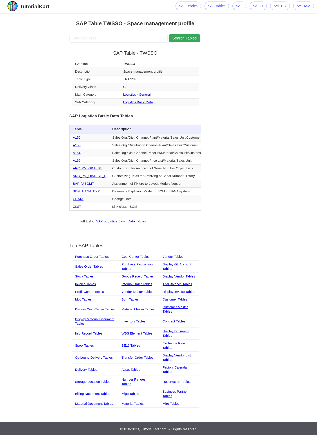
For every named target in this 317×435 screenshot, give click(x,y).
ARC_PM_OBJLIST (87, 168)
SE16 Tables (130, 345)
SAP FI (258, 6)
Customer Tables (175, 299)
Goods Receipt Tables (137, 276)
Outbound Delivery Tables (94, 357)
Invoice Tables (85, 284)
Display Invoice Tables (179, 292)
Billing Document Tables (92, 394)
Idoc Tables (83, 299)
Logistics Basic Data (138, 102)
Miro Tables (171, 403)
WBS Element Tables (136, 333)
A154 (77, 153)
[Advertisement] (37, 79)
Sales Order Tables (89, 266)
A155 (77, 160)
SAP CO (280, 6)
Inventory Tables (133, 321)
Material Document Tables (94, 403)
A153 (77, 145)
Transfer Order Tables (137, 357)
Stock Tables (84, 276)
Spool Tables (84, 345)
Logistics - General (136, 94)
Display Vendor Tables (179, 276)
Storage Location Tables (92, 381)
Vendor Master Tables (137, 292)
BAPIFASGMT (83, 183)
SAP (239, 6)
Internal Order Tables (136, 284)
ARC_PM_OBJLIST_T (89, 176)
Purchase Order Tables (92, 256)
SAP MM (303, 6)
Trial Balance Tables (177, 284)
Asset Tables (130, 369)
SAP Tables (216, 6)
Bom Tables (130, 299)
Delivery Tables (86, 369)
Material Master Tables (138, 309)
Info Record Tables (89, 333)
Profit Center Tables (89, 292)
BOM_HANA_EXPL (87, 191)
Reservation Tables (176, 381)
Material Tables (132, 403)
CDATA (78, 199)
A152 (77, 137)
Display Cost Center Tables (95, 309)
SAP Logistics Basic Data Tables (121, 221)
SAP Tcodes (188, 6)
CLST (77, 206)
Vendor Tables (173, 256)
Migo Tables (130, 394)
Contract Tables (174, 321)
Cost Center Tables (135, 256)
